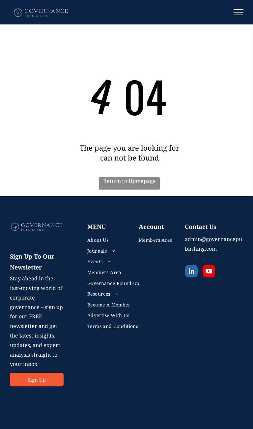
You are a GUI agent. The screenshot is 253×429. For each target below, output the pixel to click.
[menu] (238, 12)
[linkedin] (191, 272)
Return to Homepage (129, 181)
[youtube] (209, 272)
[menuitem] (117, 239)
